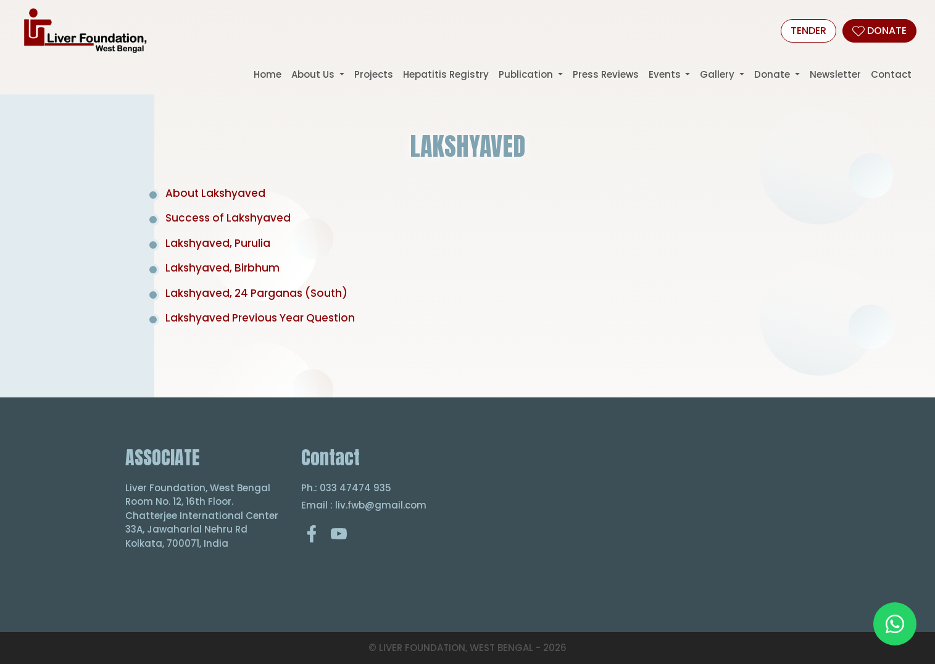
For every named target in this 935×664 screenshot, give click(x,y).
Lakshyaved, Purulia (217, 243)
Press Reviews (606, 74)
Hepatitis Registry (446, 74)
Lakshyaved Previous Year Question (260, 317)
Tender (808, 30)
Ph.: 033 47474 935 (346, 487)
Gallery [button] (718, 74)
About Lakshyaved (215, 193)
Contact (891, 74)
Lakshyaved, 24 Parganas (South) (256, 293)
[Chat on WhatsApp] (894, 623)
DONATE (879, 30)
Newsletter (835, 74)
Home (267, 74)
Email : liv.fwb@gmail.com (363, 505)
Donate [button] (773, 74)
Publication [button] (527, 74)
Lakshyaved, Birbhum (222, 267)
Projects (373, 74)
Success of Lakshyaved (228, 217)
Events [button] (666, 74)
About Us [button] (314, 74)
